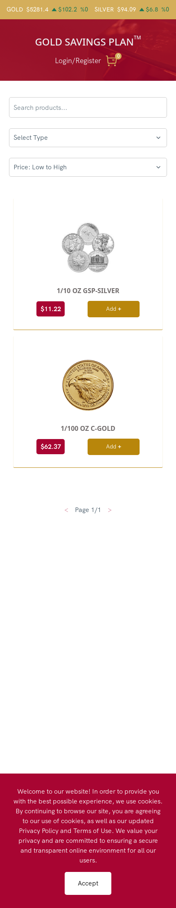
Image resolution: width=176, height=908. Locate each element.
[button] (113, 60)
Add (113, 308)
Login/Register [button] (78, 60)
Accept (88, 883)
